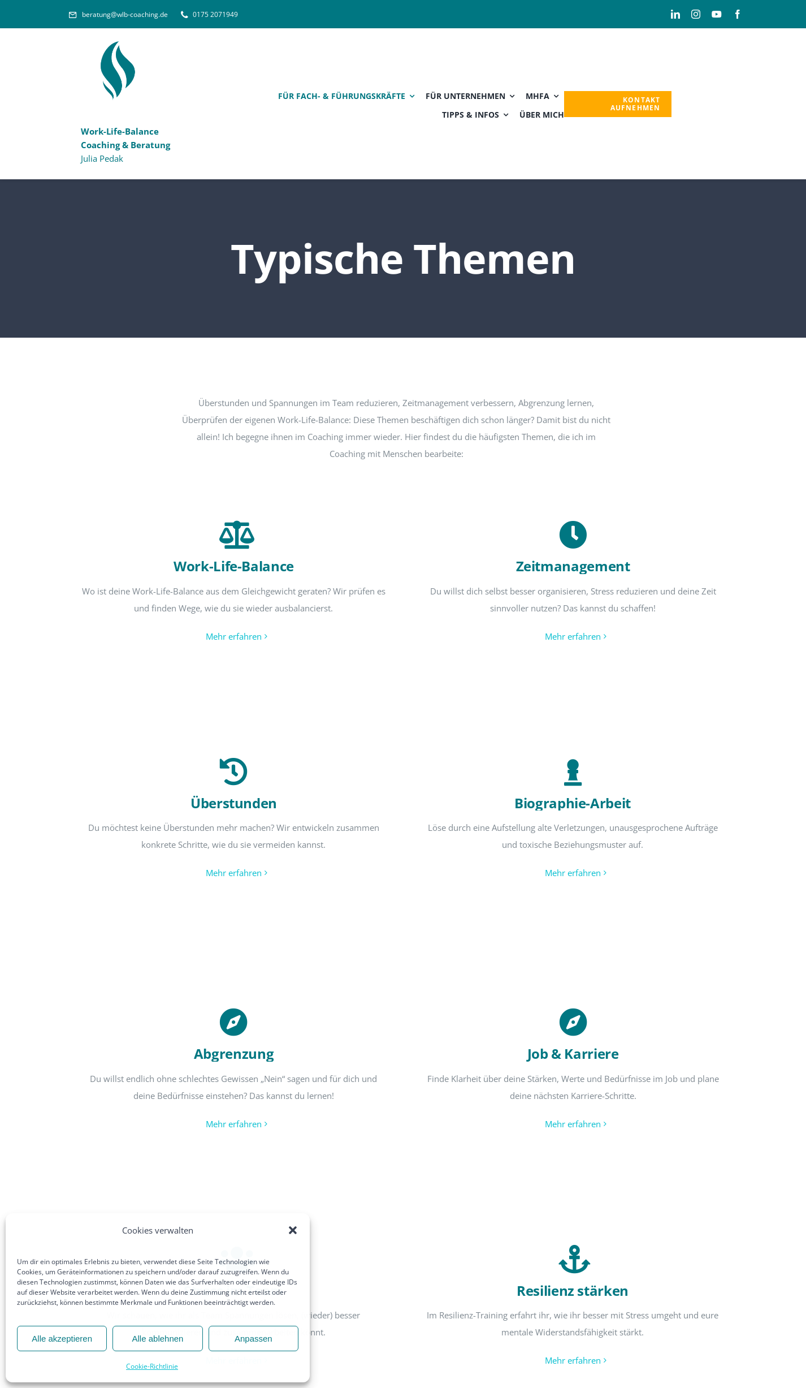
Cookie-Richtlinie (152, 1366)
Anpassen (253, 1338)
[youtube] (717, 14)
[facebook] (737, 14)
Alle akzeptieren (62, 1338)
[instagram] (695, 14)
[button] (292, 1230)
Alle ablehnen (158, 1338)
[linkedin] (675, 14)
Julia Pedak (125, 145)
